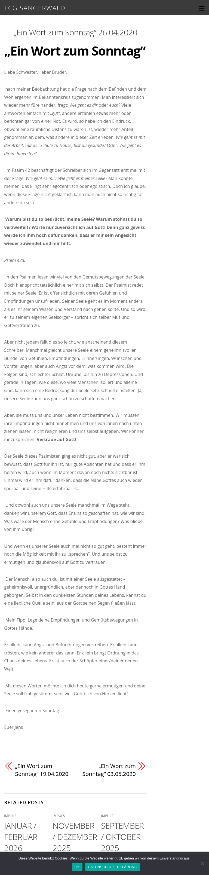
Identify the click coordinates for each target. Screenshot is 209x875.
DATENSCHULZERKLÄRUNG (112, 867)
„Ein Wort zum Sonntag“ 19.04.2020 (41, 770)
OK (77, 867)
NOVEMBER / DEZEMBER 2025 (75, 836)
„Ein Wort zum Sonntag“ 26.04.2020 (75, 32)
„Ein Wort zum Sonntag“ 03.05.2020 (109, 770)
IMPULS (10, 815)
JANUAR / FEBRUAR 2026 (20, 836)
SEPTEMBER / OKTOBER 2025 (122, 836)
